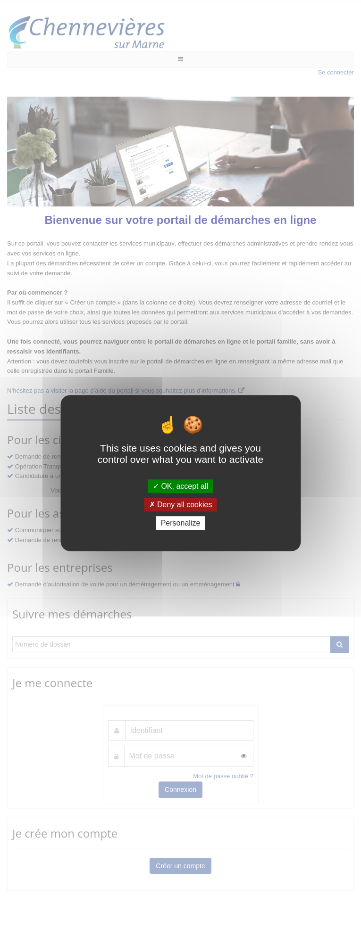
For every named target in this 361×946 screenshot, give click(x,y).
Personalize (181, 523)
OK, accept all (180, 486)
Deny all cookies (180, 505)
